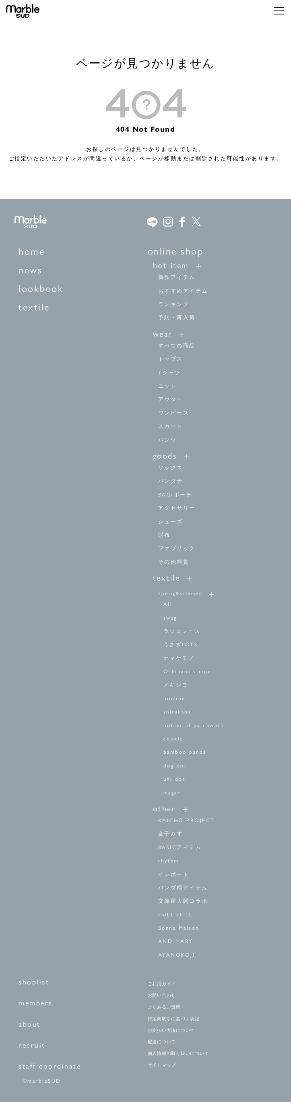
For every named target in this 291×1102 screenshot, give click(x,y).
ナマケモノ (179, 658)
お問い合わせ (162, 995)
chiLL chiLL (175, 915)
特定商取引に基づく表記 (174, 1018)
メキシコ (175, 685)
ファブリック (177, 548)
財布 (164, 535)
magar (172, 793)
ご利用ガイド (162, 983)
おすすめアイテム (183, 291)
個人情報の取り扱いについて (178, 1053)
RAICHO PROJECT (186, 820)
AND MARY (175, 941)
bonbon (174, 698)
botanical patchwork (194, 725)
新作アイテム (177, 277)
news (30, 270)
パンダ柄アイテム (183, 888)
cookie (173, 739)
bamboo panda (184, 752)
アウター (170, 399)
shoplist (34, 982)
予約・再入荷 (177, 317)
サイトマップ (162, 1065)
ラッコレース (182, 631)
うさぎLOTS (180, 644)
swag (170, 618)
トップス (170, 359)
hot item (171, 265)
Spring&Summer (180, 593)
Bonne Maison (178, 928)
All (168, 604)
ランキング (174, 304)
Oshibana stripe (187, 671)
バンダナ (170, 481)
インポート (174, 874)
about (30, 1024)
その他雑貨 (174, 562)
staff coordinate (50, 1066)
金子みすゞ (174, 834)
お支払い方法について (171, 1030)
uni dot (174, 779)
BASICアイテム (180, 847)
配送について (162, 1041)
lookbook (41, 288)
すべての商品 (177, 346)
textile (34, 307)
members (36, 1003)
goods (165, 456)
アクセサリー (177, 508)
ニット (167, 386)
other (164, 808)
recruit (32, 1045)
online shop (176, 251)
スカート (170, 426)
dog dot (175, 766)
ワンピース (174, 413)
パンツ (167, 440)
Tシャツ (169, 373)
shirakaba (177, 712)
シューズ (170, 522)
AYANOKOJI (176, 955)
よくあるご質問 (164, 1007)
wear (162, 334)
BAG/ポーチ (175, 495)
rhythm (168, 861)
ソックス (170, 468)
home (32, 251)
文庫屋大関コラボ (183, 901)
